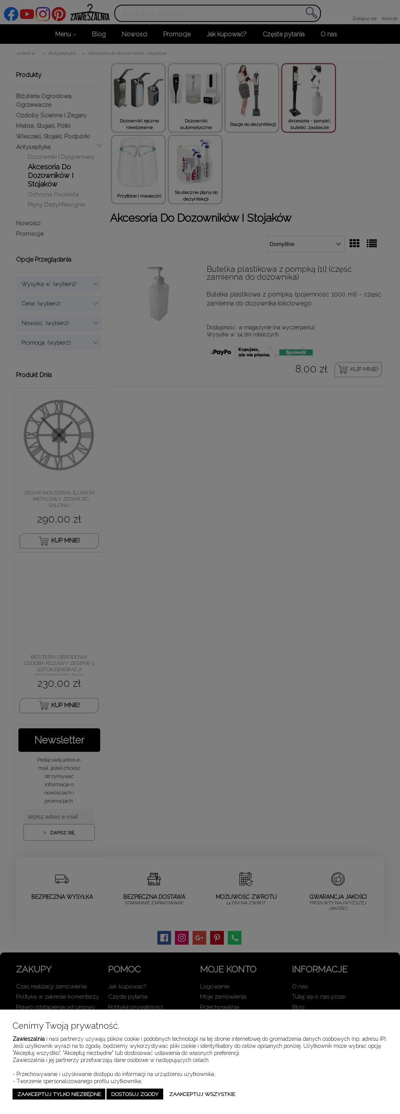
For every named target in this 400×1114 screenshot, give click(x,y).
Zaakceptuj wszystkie (202, 1094)
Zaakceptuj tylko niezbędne (59, 1094)
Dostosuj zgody (135, 1094)
